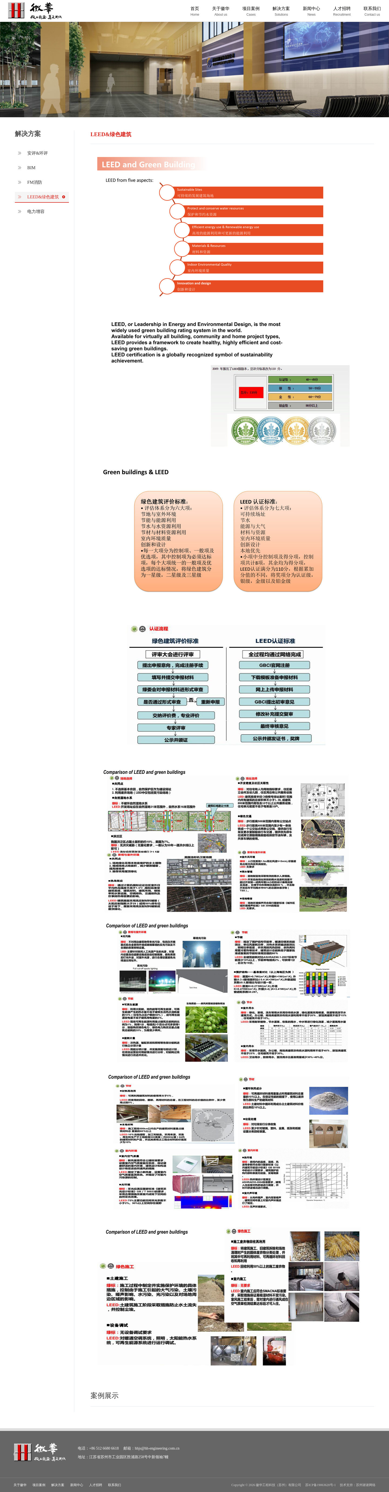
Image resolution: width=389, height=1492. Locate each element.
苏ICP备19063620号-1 (320, 1485)
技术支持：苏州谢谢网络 (357, 1485)
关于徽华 (20, 1485)
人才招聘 (95, 1485)
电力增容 (37, 211)
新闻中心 (76, 1485)
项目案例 (38, 1485)
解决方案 (57, 1485)
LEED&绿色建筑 (45, 197)
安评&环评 (39, 153)
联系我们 (114, 1485)
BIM (33, 167)
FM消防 (36, 182)
